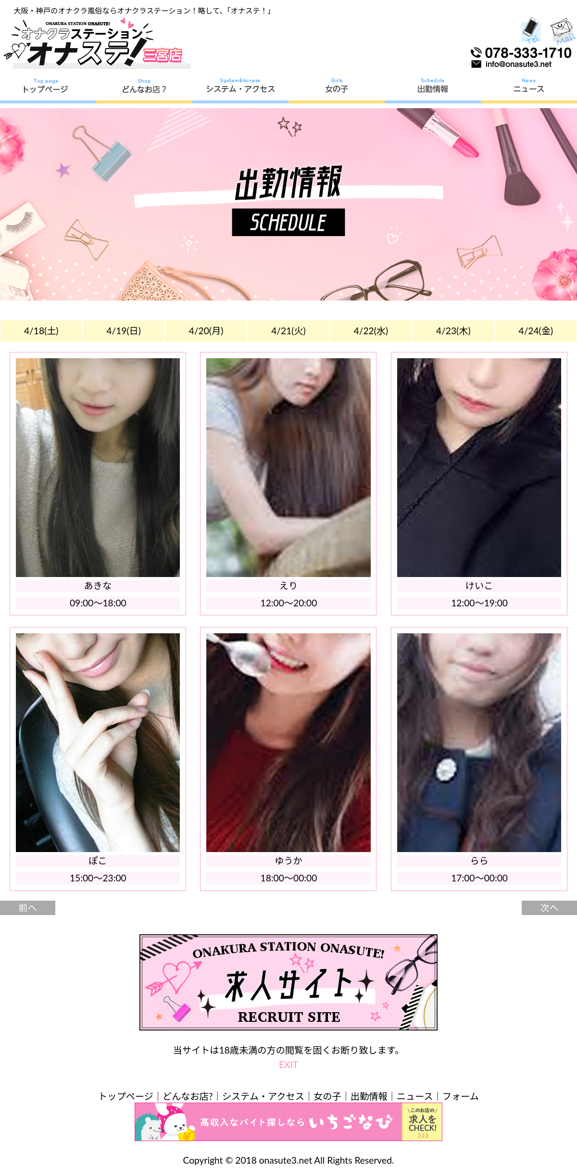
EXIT (288, 1064)
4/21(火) (288, 330)
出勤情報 (369, 1096)
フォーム (460, 1096)
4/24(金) (536, 330)
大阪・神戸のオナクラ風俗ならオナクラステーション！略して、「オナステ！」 (144, 10)
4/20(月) (206, 330)
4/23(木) (453, 330)
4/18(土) (41, 330)
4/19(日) (123, 330)
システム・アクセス (263, 1096)
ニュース (415, 1096)
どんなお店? (188, 1096)
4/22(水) (371, 330)
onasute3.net (285, 1160)
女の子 (327, 1096)
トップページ (125, 1096)
